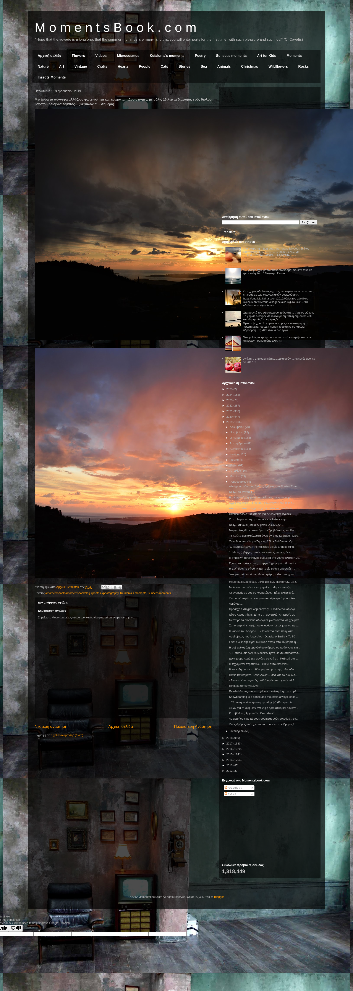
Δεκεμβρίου (237, 427)
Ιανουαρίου (237, 731)
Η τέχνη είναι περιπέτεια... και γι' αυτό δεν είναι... (259, 664)
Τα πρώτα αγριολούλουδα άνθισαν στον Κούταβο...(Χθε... (264, 535)
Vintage (80, 66)
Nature (43, 66)
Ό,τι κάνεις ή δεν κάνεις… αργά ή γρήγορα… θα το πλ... (263, 563)
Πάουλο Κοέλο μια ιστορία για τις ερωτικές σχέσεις (260, 514)
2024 (229, 394)
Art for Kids (266, 56)
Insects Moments (52, 77)
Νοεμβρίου (237, 432)
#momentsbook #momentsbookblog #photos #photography (82, 593)
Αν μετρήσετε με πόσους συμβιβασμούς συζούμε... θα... (263, 718)
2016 (229, 749)
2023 (229, 400)
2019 (229, 422)
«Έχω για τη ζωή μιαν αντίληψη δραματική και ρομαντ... (263, 707)
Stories (184, 66)
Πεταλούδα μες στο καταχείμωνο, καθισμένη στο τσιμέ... (263, 691)
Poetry (200, 56)
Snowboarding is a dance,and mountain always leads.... (263, 696)
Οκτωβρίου (237, 437)
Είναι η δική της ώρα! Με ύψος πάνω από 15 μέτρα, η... (263, 642)
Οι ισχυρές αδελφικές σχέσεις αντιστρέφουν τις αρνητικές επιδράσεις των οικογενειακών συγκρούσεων (278, 293)
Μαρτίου (235, 476)
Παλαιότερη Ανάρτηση (193, 726)
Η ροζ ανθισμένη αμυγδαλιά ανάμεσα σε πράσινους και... (264, 647)
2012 (229, 770)
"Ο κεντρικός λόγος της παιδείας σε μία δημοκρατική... (262, 546)
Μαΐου (234, 465)
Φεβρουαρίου (238, 481)
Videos (101, 56)
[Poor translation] (16, 928)
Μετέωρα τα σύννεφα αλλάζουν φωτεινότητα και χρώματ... (265, 620)
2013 (229, 765)
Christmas (249, 66)
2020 (229, 416)
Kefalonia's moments (167, 56)
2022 (229, 405)
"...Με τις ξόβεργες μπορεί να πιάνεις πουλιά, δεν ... (261, 552)
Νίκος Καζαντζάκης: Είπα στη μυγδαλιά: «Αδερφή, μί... (262, 614)
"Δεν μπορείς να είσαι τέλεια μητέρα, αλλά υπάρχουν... (262, 574)
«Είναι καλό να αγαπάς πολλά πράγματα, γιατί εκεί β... (262, 680)
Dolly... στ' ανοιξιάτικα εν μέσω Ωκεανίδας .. (256, 525)
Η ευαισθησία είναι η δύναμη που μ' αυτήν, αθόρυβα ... (263, 669)
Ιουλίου (235, 454)
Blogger (219, 896)
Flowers (78, 56)
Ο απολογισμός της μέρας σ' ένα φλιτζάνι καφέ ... (259, 519)
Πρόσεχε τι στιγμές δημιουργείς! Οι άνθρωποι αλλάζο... (263, 609)
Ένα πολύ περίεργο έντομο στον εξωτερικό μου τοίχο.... (263, 598)
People (144, 66)
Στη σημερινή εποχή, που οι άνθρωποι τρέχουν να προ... (264, 625)
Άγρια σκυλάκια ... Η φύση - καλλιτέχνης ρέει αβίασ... (262, 502)
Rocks (303, 66)
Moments (294, 56)
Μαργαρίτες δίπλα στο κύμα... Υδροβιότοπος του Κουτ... (264, 530)
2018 (229, 738)
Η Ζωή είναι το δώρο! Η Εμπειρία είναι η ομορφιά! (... (262, 568)
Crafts (102, 66)
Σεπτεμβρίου (238, 443)
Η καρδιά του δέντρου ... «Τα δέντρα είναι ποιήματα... (262, 631)
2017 (229, 743)
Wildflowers (278, 66)
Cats (164, 66)
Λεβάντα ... (236, 603)
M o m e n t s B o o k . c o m (115, 27)
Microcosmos (128, 56)
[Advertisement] (269, 120)
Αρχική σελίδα (50, 56)
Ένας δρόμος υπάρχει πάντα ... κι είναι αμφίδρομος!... (262, 724)
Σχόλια (230, 794)
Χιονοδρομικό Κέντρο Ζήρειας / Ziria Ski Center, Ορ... (262, 541)
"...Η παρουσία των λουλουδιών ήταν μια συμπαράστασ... (264, 653)
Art (61, 66)
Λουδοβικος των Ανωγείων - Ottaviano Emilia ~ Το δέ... (263, 636)
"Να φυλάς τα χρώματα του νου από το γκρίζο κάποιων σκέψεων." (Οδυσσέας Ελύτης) (277, 339)
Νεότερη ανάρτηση (51, 726)
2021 (229, 411)
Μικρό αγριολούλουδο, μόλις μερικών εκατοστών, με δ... (263, 581)
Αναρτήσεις (233, 787)
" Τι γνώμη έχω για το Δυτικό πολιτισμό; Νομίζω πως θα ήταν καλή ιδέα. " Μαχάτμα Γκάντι (277, 271)
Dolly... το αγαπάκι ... (242, 491)
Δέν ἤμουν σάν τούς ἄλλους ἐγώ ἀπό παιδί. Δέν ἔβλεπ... (264, 486)
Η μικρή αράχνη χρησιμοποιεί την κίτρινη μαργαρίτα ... (262, 497)
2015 (229, 754)
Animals (224, 66)
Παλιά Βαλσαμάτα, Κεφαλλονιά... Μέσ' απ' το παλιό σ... (263, 675)
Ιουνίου (235, 459)
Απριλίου (236, 470)
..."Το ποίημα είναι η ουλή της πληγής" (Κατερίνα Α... (261, 702)
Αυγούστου (237, 448)
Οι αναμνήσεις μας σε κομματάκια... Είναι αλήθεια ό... (262, 592)
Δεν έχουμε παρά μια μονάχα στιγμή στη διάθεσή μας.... (263, 658)
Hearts (123, 66)
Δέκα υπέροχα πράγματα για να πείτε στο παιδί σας (261, 508)
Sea (204, 66)
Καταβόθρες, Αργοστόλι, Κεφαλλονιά (251, 713)
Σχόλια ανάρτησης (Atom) (67, 735)
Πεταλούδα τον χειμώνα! (244, 685)
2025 (229, 389)
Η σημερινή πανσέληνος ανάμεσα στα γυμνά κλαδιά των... (265, 557)
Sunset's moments (231, 56)
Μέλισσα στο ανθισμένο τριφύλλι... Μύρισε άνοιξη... (261, 587)
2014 (229, 760)
